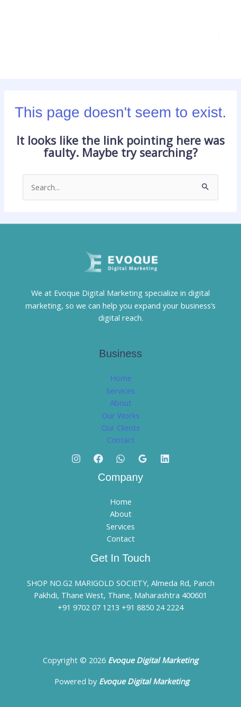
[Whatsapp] (120, 458)
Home (121, 378)
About (121, 402)
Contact (121, 439)
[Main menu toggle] (218, 39)
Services (120, 390)
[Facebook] (98, 458)
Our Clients (120, 427)
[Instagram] (76, 458)
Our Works (121, 415)
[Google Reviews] (142, 458)
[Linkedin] (165, 458)
